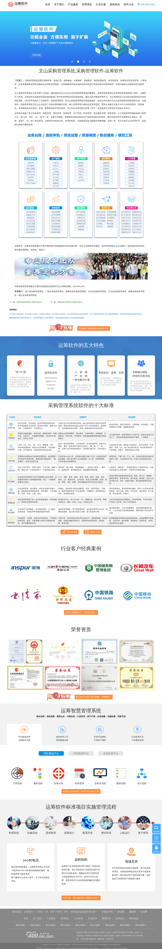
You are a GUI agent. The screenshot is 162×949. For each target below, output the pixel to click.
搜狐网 (132, 911)
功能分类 (92, 938)
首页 (47, 4)
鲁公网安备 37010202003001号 (110, 943)
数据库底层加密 (51, 378)
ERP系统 (129, 931)
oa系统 (117, 934)
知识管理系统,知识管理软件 (78, 314)
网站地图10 (140, 924)
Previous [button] (7, 39)
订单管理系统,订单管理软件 (43, 318)
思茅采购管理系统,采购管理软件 (29, 302)
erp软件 (137, 931)
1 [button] (72, 62)
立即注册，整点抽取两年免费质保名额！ (81, 897)
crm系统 (101, 931)
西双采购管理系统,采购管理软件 (70, 302)
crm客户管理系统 (118, 931)
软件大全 (129, 4)
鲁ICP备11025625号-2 (92, 943)
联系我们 (120, 917)
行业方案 (101, 4)
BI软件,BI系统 (45, 314)
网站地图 (133, 917)
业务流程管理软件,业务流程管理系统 (69, 318)
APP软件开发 (98, 934)
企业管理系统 (126, 934)
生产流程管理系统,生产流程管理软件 (104, 314)
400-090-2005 (146, 4)
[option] (81, 38)
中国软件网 (107, 911)
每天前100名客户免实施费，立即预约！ (93, 696)
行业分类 (84, 938)
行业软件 (78, 917)
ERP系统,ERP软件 (59, 314)
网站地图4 (50, 924)
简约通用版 (69, 532)
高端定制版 (92, 532)
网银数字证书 (51, 381)
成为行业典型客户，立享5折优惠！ (81, 612)
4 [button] (90, 62)
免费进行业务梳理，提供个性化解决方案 (81, 790)
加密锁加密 (50, 385)
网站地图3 (36, 924)
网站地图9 (125, 924)
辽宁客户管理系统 (16, 314)
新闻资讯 (115, 4)
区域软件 (92, 917)
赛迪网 (120, 911)
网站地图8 (110, 924)
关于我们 (59, 4)
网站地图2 (21, 924)
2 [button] (78, 62)
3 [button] (84, 62)
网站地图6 (80, 924)
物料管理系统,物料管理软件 (20, 318)
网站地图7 (95, 924)
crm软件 (108, 931)
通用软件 (106, 917)
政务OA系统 (109, 934)
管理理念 (87, 4)
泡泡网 (143, 911)
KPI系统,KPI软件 (31, 314)
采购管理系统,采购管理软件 (131, 314)
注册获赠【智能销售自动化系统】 (93, 328)
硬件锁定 (50, 388)
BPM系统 (88, 934)
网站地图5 (65, 924)
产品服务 (73, 4)
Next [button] (155, 39)
